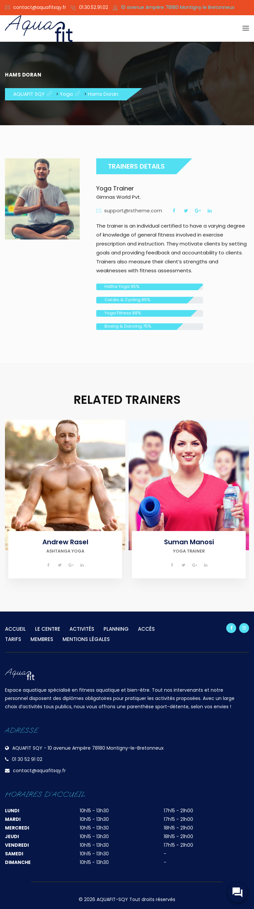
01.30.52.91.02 (93, 7)
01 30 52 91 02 (27, 759)
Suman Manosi (189, 542)
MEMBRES (41, 639)
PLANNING (116, 628)
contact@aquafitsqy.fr (39, 7)
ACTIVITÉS (81, 628)
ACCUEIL (15, 628)
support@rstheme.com (133, 210)
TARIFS (13, 639)
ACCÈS (146, 628)
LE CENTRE (47, 628)
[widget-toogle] (237, 892)
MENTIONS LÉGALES (86, 639)
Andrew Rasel (65, 542)
